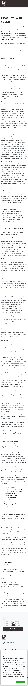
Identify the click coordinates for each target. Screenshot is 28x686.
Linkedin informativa (10, 497)
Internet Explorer (9, 562)
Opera (6, 564)
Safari (5, 566)
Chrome (6, 558)
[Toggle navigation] (25, 3)
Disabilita (12, 682)
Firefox (6, 560)
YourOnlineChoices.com (16, 586)
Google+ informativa (9, 501)
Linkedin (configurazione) (11, 499)
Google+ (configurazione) (11, 504)
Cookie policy (8, 678)
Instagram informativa (10, 506)
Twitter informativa (9, 493)
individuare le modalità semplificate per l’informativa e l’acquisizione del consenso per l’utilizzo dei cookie (13, 31)
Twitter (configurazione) (10, 495)
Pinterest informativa (10, 508)
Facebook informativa (10, 487)
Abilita (20, 682)
